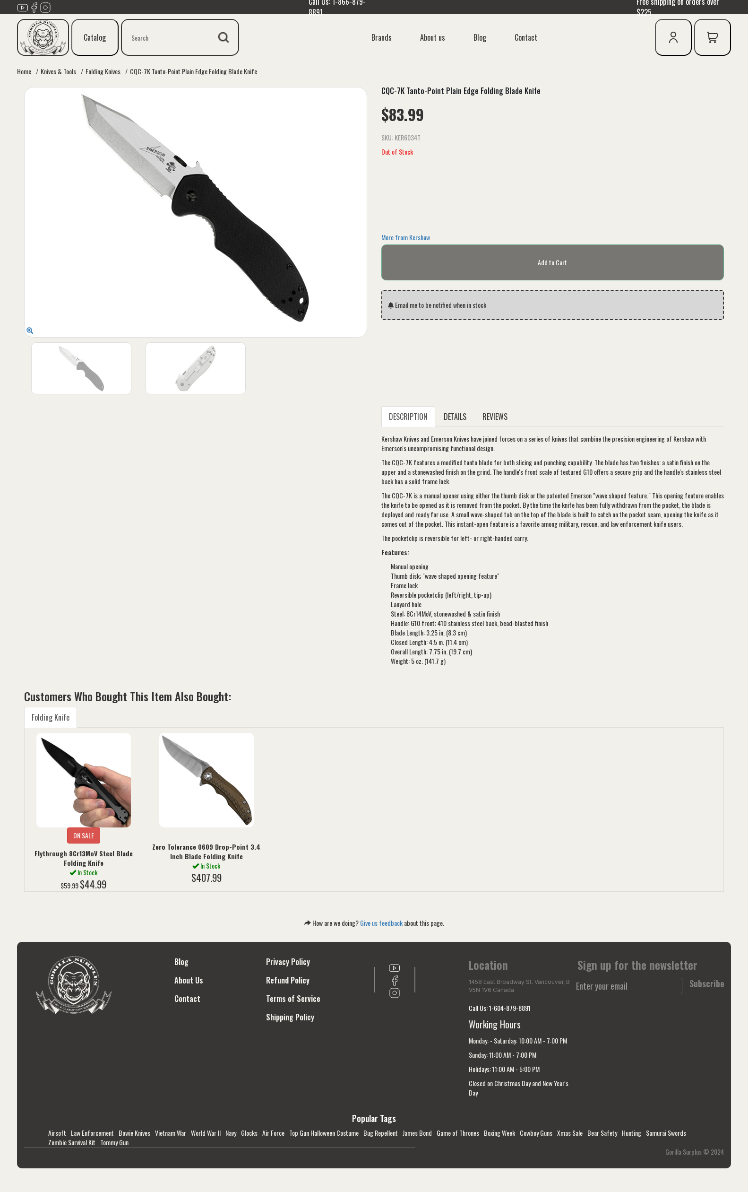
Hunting (631, 1133)
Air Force (273, 1133)
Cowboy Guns (536, 1133)
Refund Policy (288, 980)
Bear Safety (602, 1133)
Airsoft (57, 1133)
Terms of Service (293, 998)
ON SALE (83, 835)
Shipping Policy (290, 1017)
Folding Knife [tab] (50, 717)
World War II (206, 1133)
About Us (188, 980)
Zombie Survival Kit (71, 1142)
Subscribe (706, 984)
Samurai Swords (666, 1133)
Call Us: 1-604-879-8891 (500, 1008)
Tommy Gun (114, 1142)
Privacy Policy (288, 961)
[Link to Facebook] (34, 6)
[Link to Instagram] (45, 6)
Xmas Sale (570, 1133)
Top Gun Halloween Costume (324, 1133)
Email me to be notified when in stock (437, 305)
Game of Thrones (458, 1133)
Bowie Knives (134, 1133)
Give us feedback (381, 923)
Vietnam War (170, 1133)
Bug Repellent (380, 1133)
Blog (479, 37)
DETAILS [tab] (455, 416)
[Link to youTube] (22, 6)
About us (432, 37)
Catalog (95, 37)
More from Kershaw (405, 237)
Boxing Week (499, 1133)
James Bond (417, 1133)
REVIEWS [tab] (494, 416)
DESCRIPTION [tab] (408, 416)
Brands (381, 37)
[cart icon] (712, 37)
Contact (526, 37)
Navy (230, 1133)
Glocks (249, 1133)
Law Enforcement (92, 1133)
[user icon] (673, 37)
